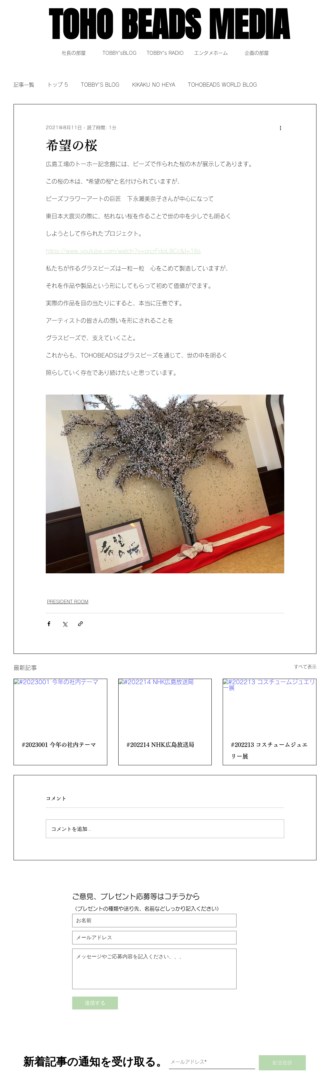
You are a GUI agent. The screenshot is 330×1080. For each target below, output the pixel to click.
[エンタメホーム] (211, 52)
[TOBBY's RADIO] (165, 52)
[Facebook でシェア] (49, 624)
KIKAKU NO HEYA (153, 84)
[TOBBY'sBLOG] (119, 52)
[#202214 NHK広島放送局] (165, 705)
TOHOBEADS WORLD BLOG (222, 84)
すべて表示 (305, 666)
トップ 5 (57, 84)
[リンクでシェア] (80, 624)
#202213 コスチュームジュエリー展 (269, 750)
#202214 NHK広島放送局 (160, 745)
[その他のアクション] (280, 127)
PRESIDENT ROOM (67, 601)
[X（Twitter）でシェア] (65, 624)
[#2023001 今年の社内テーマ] (60, 705)
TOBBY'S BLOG (100, 84)
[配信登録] (282, 1062)
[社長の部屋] (73, 52)
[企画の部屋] (256, 52)
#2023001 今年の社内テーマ (59, 745)
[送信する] (95, 1003)
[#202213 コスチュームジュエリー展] (269, 705)
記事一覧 (24, 84)
